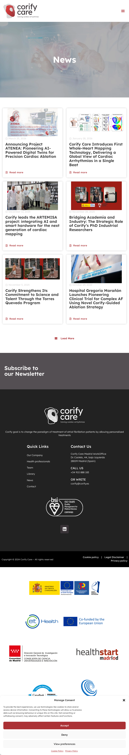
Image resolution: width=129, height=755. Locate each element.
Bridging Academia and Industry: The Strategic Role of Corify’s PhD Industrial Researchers (96, 223)
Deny (64, 734)
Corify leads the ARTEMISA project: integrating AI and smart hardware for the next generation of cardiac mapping (32, 225)
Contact (31, 486)
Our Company (35, 455)
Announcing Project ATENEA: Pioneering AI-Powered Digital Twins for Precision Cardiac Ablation (31, 150)
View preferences (64, 744)
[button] (124, 700)
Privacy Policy (71, 751)
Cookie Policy (57, 751)
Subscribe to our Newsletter (24, 371)
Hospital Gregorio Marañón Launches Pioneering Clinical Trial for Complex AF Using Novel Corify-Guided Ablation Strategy (96, 299)
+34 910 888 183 (80, 472)
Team (30, 467)
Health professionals (38, 461)
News (30, 480)
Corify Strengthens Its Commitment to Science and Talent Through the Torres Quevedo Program (32, 296)
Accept (64, 725)
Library (31, 473)
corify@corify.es (80, 483)
